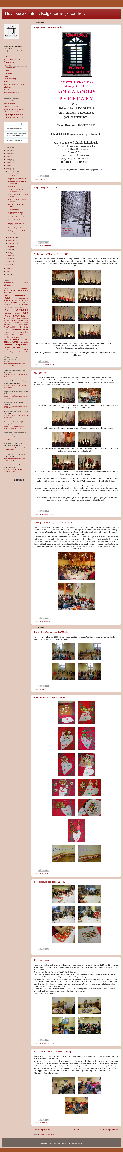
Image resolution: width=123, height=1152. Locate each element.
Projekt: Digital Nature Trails (13, 115)
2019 (8, 150)
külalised (24, 316)
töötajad (16, 339)
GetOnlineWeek (23, 290)
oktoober (11, 240)
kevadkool (7, 305)
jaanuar (11, 265)
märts (10, 259)
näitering (42, 689)
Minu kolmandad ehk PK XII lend (15, 84)
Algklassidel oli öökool (15, 220)
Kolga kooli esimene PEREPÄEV (49, 27)
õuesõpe (7, 349)
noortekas (24, 327)
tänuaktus (7, 339)
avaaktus (24, 286)
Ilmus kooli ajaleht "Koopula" (17, 228)
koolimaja (8, 313)
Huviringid (7, 65)
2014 (8, 165)
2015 (8, 162)
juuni (10, 250)
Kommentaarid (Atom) (47, 1134)
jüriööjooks (24, 300)
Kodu (6, 57)
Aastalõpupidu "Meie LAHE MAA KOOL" (52, 254)
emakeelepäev (10, 290)
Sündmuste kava (9, 68)
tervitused (47, 246)
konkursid (8, 307)
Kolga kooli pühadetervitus (46, 187)
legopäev (25, 318)
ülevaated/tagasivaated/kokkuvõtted (16, 352)
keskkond (13, 302)
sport (6, 335)
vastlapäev (24, 342)
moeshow (7, 325)
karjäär (6, 302)
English (6, 81)
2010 (8, 274)
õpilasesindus (22, 347)
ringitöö (24, 332)
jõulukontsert (48, 514)
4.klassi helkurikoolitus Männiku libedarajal (53, 1052)
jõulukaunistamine (22, 298)
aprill (10, 256)
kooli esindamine (16, 309)
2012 (8, 268)
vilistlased (8, 345)
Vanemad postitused (109, 1129)
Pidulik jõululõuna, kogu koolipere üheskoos (53, 522)
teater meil (15, 337)
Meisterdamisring (10, 79)
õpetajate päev (9, 347)
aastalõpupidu (44, 364)
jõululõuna (47, 621)
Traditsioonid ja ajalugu (12, 59)
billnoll (69, 1143)
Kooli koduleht (9, 101)
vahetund (50, 1043)
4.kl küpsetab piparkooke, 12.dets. (49, 882)
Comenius (7, 288)
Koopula (17, 313)
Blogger (79, 1143)
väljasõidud (43, 1123)
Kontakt (6, 76)
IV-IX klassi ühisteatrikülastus (18, 217)
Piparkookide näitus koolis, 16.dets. (50, 697)
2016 (8, 160)
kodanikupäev (23, 305)
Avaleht (75, 1129)
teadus (7, 337)
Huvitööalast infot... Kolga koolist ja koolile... (45, 13)
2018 (8, 153)
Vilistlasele (7, 87)
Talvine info (12, 234)
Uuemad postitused (43, 1129)
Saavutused (8, 73)
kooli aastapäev (21, 307)
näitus (46, 873)
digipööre (24, 288)
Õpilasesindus (9, 62)
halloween (7, 293)
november (11, 238)
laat (45, 1043)
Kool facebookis (9, 104)
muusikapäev (23, 325)
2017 (8, 156)
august (10, 247)
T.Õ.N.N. (7, 89)
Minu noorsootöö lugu (11, 92)
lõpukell (20, 320)
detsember (12, 171)
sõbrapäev (24, 335)
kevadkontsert (23, 302)
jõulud (41, 246)
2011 (8, 271)
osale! (19, 329)
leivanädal (7, 320)
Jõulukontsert (40, 373)
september (12, 243)
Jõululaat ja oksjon (42, 960)
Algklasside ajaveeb (11, 106)
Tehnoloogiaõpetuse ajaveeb (14, 109)
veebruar (11, 262)
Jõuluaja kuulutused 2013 (16, 231)
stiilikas (14, 335)
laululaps (18, 318)
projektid (7, 332)
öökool (26, 350)
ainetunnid (9, 285)
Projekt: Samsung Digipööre (13, 117)
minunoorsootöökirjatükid (20, 322)
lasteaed (11, 318)
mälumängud (9, 327)
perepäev (42, 179)
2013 (8, 169)
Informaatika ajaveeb (11, 112)
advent (26, 283)
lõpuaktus (14, 320)
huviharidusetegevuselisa (14, 295)
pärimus (15, 332)
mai (9, 253)
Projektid (7, 70)
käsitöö (16, 315)
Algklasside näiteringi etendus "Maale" (51, 632)
